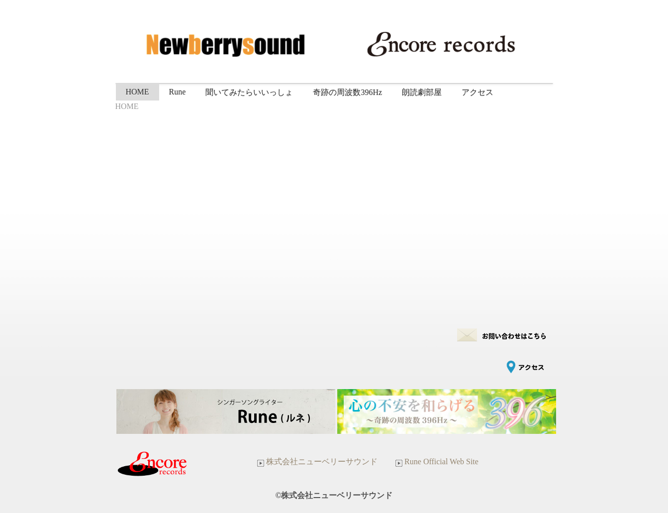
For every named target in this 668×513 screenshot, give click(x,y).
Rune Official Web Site (435, 461)
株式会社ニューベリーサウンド (316, 461)
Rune (177, 92)
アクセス (477, 92)
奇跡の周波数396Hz (347, 92)
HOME (137, 92)
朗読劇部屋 (422, 92)
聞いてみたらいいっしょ (249, 92)
